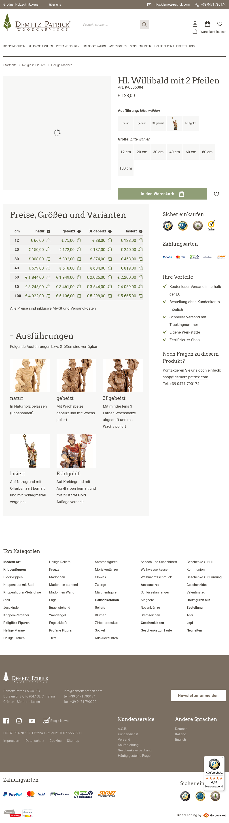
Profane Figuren (68, 46)
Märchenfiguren (107, 592)
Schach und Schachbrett (159, 562)
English (180, 740)
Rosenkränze (150, 608)
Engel (53, 600)
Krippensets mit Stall (18, 585)
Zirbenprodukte (106, 623)
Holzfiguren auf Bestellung (175, 46)
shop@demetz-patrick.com (185, 377)
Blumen (100, 615)
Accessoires (118, 46)
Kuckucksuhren (106, 638)
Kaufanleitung (128, 745)
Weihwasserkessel (154, 570)
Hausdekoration (94, 46)
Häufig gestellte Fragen (135, 756)
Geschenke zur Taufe (156, 630)
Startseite (10, 65)
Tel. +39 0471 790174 (181, 383)
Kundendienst (128, 734)
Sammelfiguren (106, 562)
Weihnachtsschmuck (156, 577)
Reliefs (100, 608)
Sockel (100, 630)
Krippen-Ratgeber (16, 615)
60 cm (191, 152)
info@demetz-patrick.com (83, 691)
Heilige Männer (61, 65)
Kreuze (54, 570)
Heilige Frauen (14, 638)
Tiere (53, 638)
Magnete (147, 600)
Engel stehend (59, 608)
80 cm (207, 152)
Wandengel (57, 615)
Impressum (11, 741)
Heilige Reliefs (59, 562)
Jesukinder (11, 608)
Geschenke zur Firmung (204, 577)
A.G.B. (122, 729)
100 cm (125, 168)
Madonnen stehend (63, 585)
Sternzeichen (150, 615)
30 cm (158, 152)
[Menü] (222, 758)
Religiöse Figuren (40, 46)
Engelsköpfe (58, 623)
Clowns (100, 577)
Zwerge (100, 585)
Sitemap (73, 741)
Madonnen (57, 577)
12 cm (125, 152)
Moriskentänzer (106, 570)
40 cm (174, 152)
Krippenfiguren (14, 46)
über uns (55, 4)
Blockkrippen (13, 577)
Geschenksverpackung (135, 750)
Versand (124, 740)
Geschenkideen (140, 46)
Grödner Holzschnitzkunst (21, 4)
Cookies (56, 741)
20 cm (142, 152)
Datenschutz (34, 741)
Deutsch (181, 729)
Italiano (180, 734)
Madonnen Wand (61, 592)
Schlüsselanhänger (155, 592)
